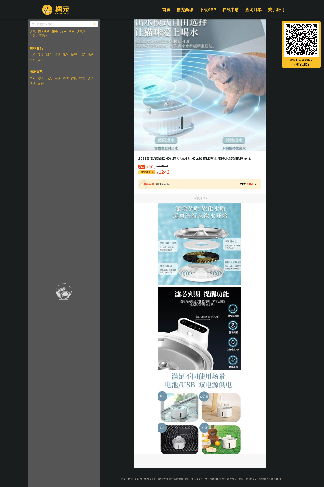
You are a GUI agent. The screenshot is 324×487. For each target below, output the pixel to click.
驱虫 (33, 31)
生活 (82, 54)
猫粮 (55, 31)
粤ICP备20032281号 (196, 479)
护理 (74, 54)
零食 (41, 54)
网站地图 (263, 479)
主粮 (33, 54)
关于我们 (276, 9)
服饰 (33, 60)
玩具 (49, 54)
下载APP (207, 9)
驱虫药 (81, 31)
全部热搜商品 (38, 35)
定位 (63, 31)
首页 (166, 9)
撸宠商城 (185, 9)
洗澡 (90, 54)
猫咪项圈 (44, 31)
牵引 (41, 60)
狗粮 (71, 31)
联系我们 (276, 479)
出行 (41, 83)
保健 (66, 54)
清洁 (57, 54)
